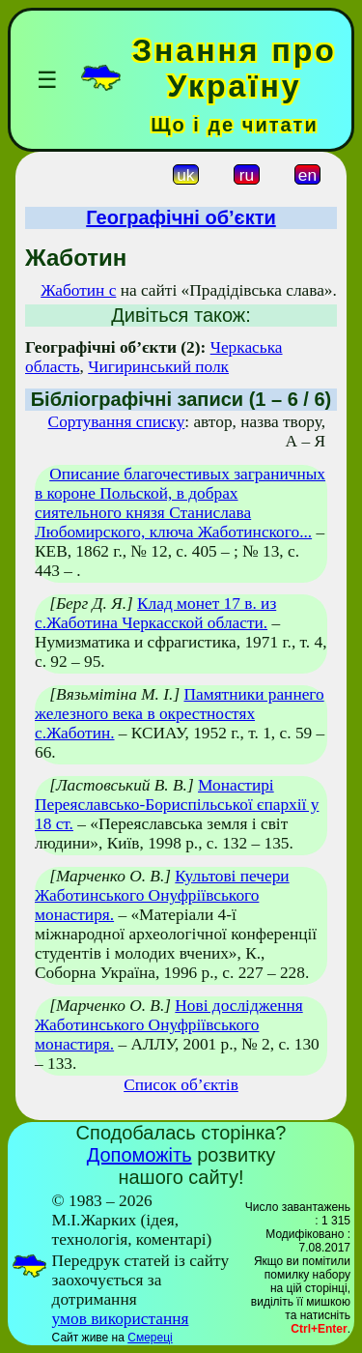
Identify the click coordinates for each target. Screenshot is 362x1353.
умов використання (120, 1319)
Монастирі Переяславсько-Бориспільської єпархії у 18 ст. (177, 804)
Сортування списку (116, 422)
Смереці (149, 1337)
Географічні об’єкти (180, 217)
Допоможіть (139, 1155)
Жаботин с (78, 290)
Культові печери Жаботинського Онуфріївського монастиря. (162, 895)
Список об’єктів (181, 1085)
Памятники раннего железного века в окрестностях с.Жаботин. (179, 713)
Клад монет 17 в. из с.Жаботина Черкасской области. (155, 613)
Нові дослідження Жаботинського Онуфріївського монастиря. (169, 1024)
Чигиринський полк (158, 367)
